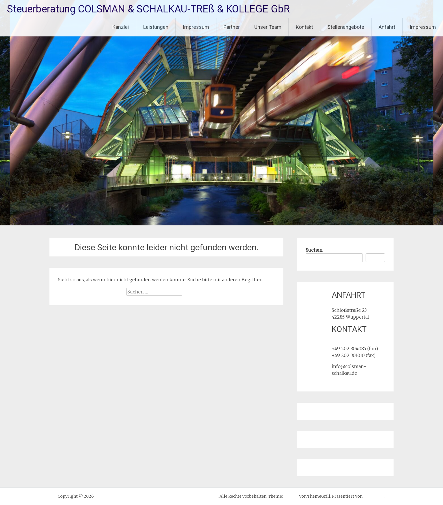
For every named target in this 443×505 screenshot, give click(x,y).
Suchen (314, 250)
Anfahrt (387, 27)
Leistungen (155, 27)
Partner (231, 27)
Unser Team (267, 27)
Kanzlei (120, 27)
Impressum (196, 27)
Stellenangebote (345, 27)
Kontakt (304, 27)
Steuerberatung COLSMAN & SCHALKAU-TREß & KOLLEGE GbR (148, 9)
